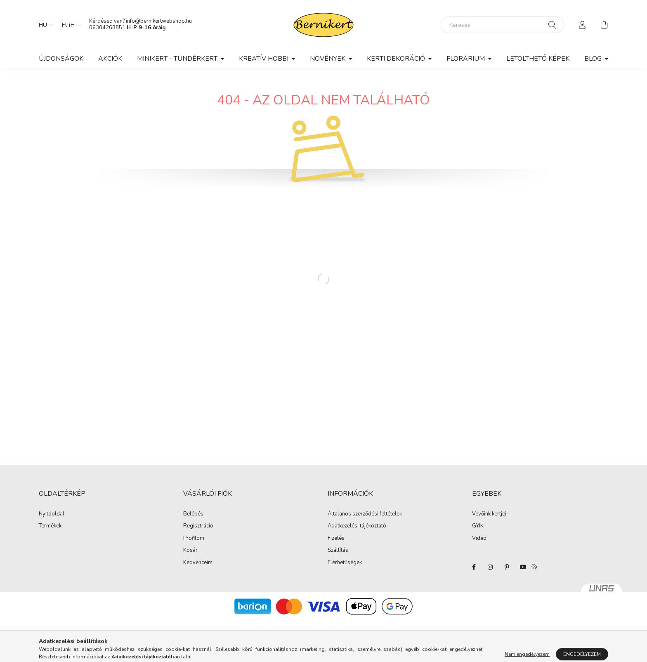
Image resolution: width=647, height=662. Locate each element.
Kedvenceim (198, 563)
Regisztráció (198, 526)
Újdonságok (61, 58)
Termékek (50, 526)
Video (479, 538)
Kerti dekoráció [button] (397, 58)
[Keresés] (502, 25)
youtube (523, 567)
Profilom (193, 538)
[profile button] (582, 25)
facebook (473, 567)
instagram (490, 567)
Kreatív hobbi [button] (264, 58)
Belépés (193, 514)
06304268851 (107, 27)
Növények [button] (328, 58)
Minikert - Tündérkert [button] (178, 58)
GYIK (478, 526)
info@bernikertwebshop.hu (159, 21)
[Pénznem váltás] (69, 25)
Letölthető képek (537, 58)
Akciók (110, 58)
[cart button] (604, 25)
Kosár (190, 550)
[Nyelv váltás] (44, 25)
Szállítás (338, 550)
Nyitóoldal (51, 514)
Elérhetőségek (345, 563)
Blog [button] (593, 58)
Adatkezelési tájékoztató (357, 526)
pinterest (506, 567)
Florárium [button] (466, 58)
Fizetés (336, 538)
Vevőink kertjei (489, 514)
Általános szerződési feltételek (365, 514)
